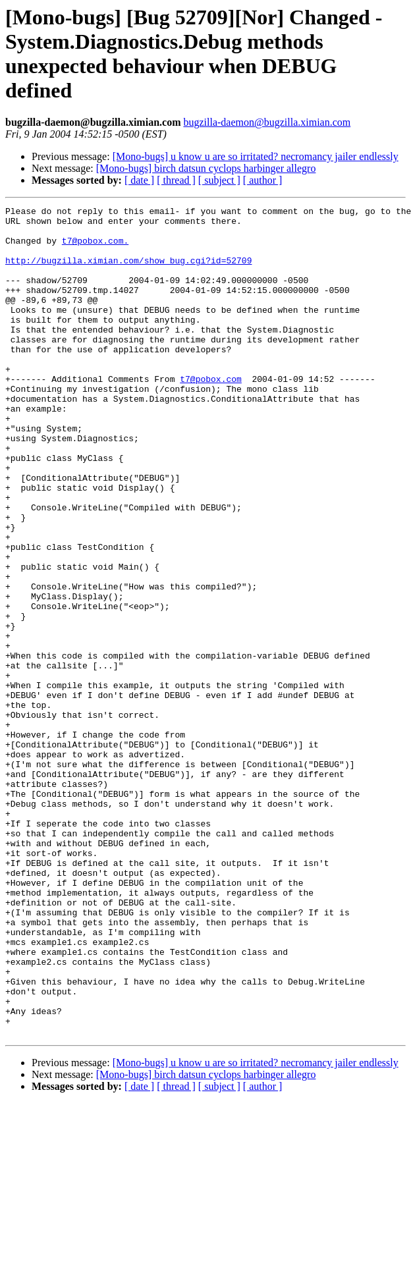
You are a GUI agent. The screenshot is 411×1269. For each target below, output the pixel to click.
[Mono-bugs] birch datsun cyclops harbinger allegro (206, 168)
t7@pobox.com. (95, 248)
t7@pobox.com (211, 414)
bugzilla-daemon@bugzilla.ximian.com (266, 122)
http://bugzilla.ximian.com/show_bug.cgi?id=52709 (128, 272)
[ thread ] (176, 180)
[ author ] (263, 180)
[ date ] (139, 180)
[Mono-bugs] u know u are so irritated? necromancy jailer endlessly (255, 156)
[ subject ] (219, 180)
